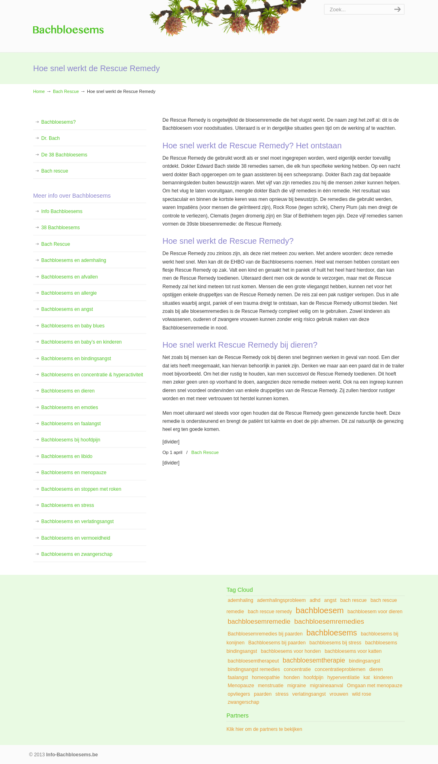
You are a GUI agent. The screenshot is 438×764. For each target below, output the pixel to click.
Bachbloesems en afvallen (69, 277)
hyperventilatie (343, 677)
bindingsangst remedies (253, 669)
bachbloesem (320, 610)
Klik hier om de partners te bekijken (264, 729)
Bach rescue (54, 171)
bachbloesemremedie (259, 621)
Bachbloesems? (58, 122)
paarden (263, 694)
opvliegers (238, 694)
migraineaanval (326, 685)
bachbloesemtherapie (314, 660)
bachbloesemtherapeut (253, 661)
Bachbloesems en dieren (68, 391)
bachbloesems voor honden (291, 651)
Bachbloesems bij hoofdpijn (70, 440)
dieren (376, 669)
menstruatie (270, 685)
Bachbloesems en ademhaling (73, 260)
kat (366, 677)
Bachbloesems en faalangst (71, 423)
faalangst (237, 677)
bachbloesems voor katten (352, 651)
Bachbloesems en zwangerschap (76, 554)
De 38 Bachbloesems (64, 155)
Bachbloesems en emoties (69, 407)
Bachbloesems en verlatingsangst (77, 521)
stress (282, 694)
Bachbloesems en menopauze (73, 472)
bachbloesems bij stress (336, 643)
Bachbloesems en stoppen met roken (81, 489)
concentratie (297, 669)
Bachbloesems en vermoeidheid (75, 538)
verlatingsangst (309, 694)
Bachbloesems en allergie (69, 293)
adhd (315, 600)
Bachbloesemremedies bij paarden (265, 634)
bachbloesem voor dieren (374, 611)
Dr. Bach (50, 138)
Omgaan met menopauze (374, 685)
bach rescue (353, 600)
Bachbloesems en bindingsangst (76, 358)
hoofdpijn (313, 677)
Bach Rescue (66, 91)
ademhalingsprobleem (281, 600)
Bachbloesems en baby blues (73, 326)
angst (330, 600)
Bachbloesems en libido (67, 456)
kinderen (383, 677)
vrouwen (338, 694)
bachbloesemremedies (329, 621)
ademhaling (240, 600)
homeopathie (266, 677)
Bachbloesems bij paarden (276, 643)
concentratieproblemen (340, 669)
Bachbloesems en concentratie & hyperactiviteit (92, 375)
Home (39, 91)
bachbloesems (331, 632)
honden (292, 677)
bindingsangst (364, 661)
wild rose (361, 694)
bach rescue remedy (270, 611)
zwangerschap (243, 702)
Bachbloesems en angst (67, 309)
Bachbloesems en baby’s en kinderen (81, 342)
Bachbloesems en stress (67, 505)
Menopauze (240, 685)
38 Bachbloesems (60, 227)
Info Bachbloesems (68, 24)
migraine (296, 685)
